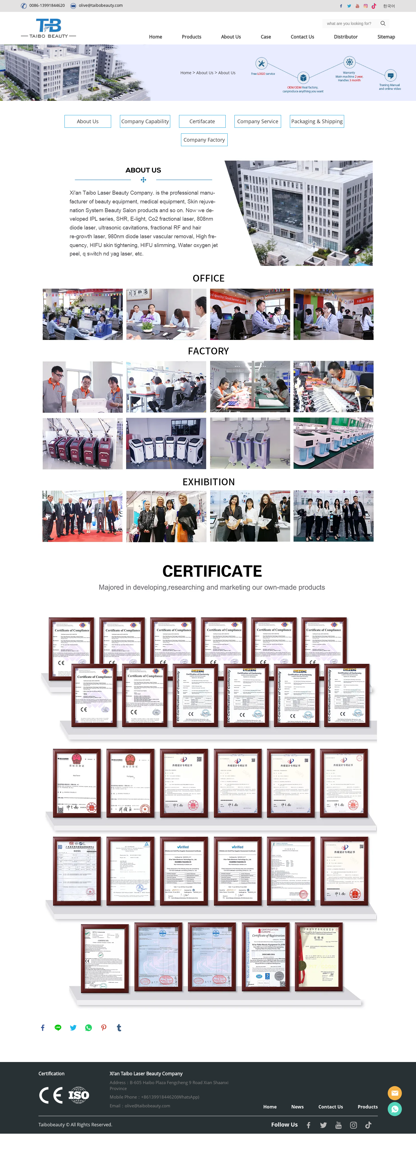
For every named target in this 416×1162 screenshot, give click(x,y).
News (297, 1107)
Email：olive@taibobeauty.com (140, 1105)
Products (191, 37)
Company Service (257, 121)
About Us (231, 37)
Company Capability (145, 121)
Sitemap (386, 37)
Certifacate (202, 121)
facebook (42, 1027)
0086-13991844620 (47, 5)
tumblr (119, 1027)
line (58, 1027)
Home (155, 37)
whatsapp (88, 1027)
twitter (73, 1027)
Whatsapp (395, 1109)
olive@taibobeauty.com (101, 5)
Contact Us (302, 37)
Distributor (346, 37)
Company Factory (204, 139)
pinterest (104, 1027)
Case (266, 37)
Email (395, 1093)
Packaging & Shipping (317, 121)
